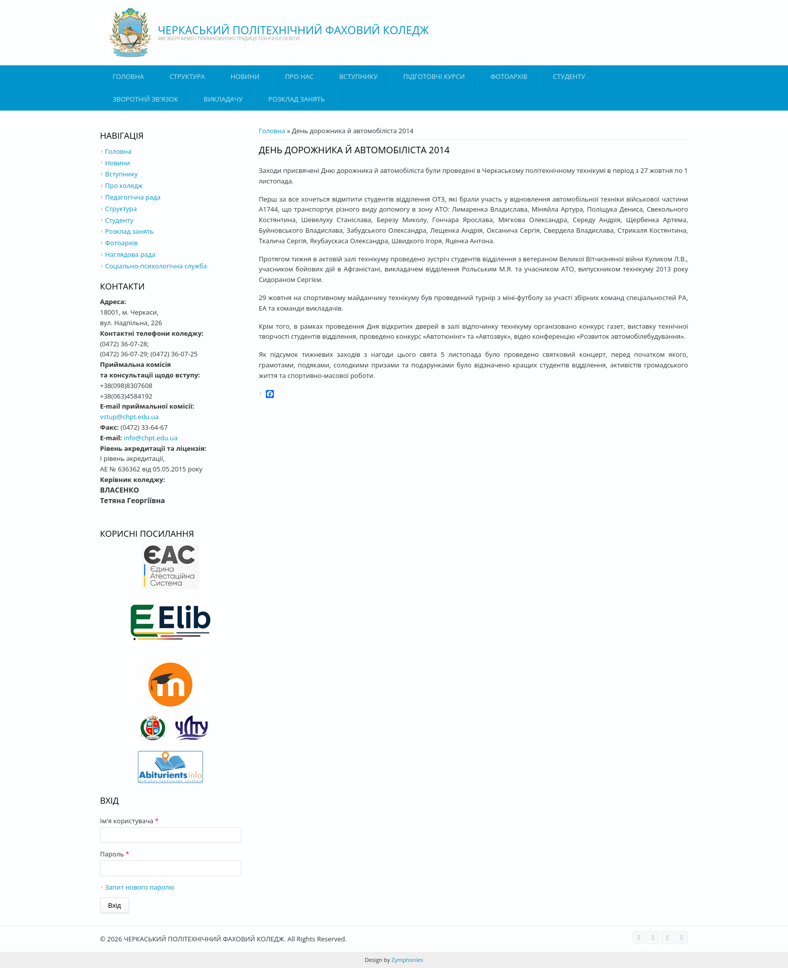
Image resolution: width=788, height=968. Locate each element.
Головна (128, 76)
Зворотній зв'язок (145, 99)
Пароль (114, 853)
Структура (187, 76)
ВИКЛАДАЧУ (223, 99)
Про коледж (124, 185)
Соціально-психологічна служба (156, 265)
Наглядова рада (130, 254)
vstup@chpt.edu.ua (129, 416)
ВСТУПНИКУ (358, 76)
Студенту (569, 76)
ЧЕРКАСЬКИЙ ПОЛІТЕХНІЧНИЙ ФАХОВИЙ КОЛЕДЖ (293, 29)
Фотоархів (508, 76)
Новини (245, 76)
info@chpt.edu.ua (150, 437)
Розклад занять (296, 99)
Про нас (299, 76)
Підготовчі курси (434, 76)
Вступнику (121, 173)
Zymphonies (406, 959)
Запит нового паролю (139, 887)
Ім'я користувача (129, 820)
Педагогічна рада (132, 197)
